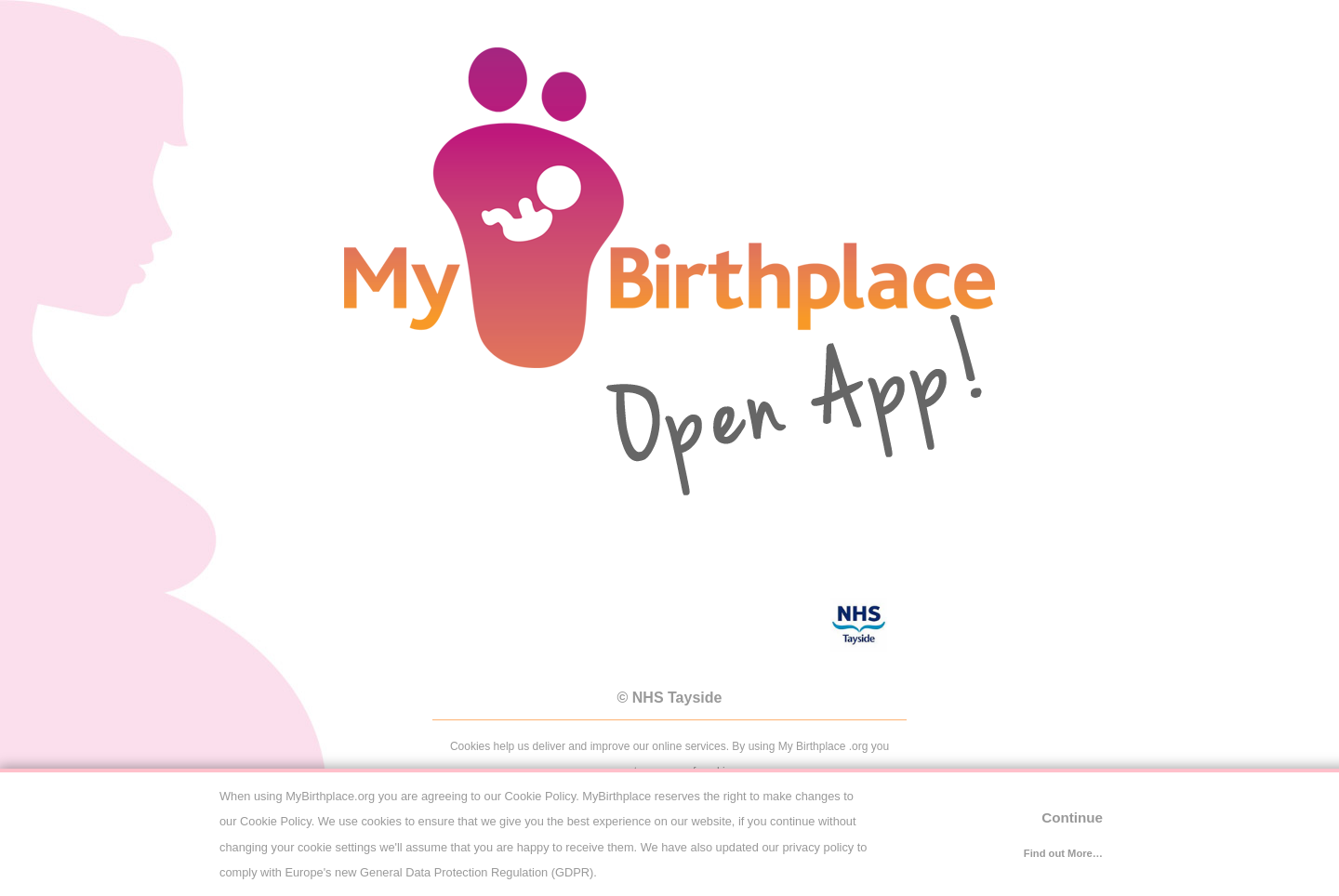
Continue (1072, 817)
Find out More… (1063, 853)
